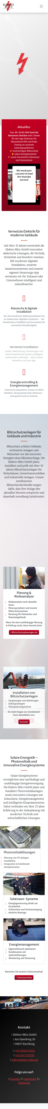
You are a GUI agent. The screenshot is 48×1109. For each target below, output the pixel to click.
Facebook (24, 1082)
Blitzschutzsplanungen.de (24, 712)
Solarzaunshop (24, 977)
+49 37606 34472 (25, 1050)
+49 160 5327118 (24, 1055)
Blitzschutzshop (24, 720)
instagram (30, 1078)
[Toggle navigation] (41, 6)
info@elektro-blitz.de (25, 1059)
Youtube (15, 1078)
